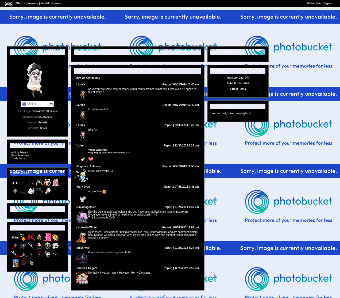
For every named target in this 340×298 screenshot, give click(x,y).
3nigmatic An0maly (88, 166)
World (45, 3)
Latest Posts (238, 89)
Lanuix (80, 84)
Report (167, 84)
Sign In (328, 3)
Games (56, 3)
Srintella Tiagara (86, 268)
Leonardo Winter (87, 227)
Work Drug (83, 186)
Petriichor (314, 3)
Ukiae (80, 145)
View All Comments (87, 77)
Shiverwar (82, 247)
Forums (33, 3)
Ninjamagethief (86, 207)
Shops (20, 3)
